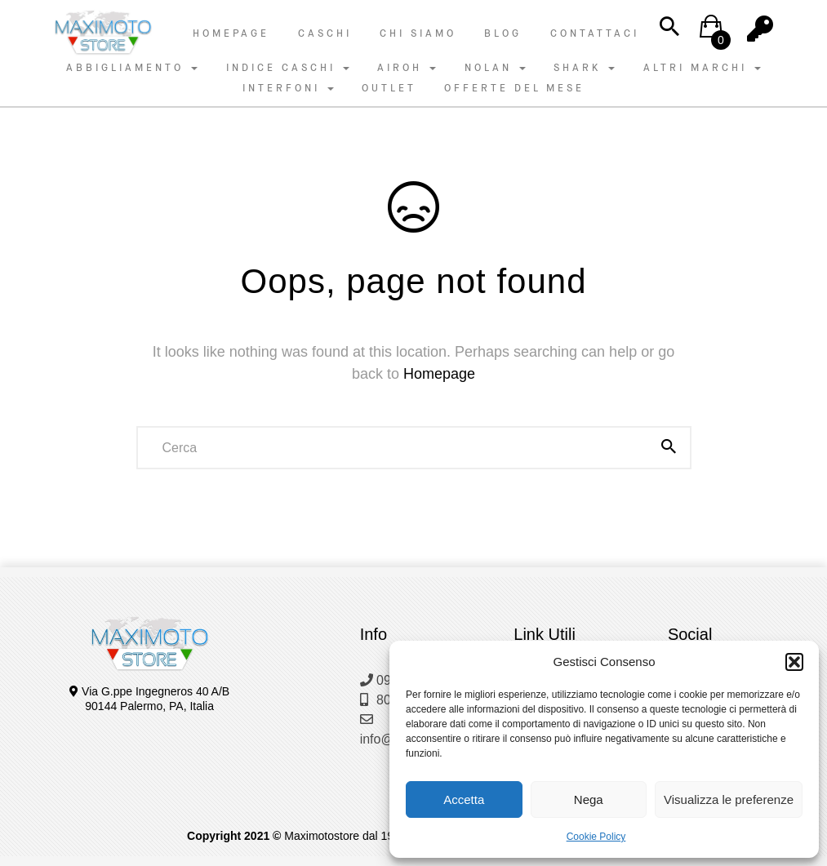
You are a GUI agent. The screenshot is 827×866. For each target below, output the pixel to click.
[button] (794, 662)
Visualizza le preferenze (729, 799)
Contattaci (594, 33)
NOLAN (495, 67)
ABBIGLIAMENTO (132, 67)
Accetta (463, 799)
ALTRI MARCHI (702, 67)
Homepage (231, 33)
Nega (588, 799)
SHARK (584, 67)
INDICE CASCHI (287, 67)
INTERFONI (288, 88)
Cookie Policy (596, 836)
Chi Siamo (418, 33)
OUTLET (389, 88)
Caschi (325, 33)
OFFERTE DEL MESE (514, 88)
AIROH (406, 67)
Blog (503, 33)
